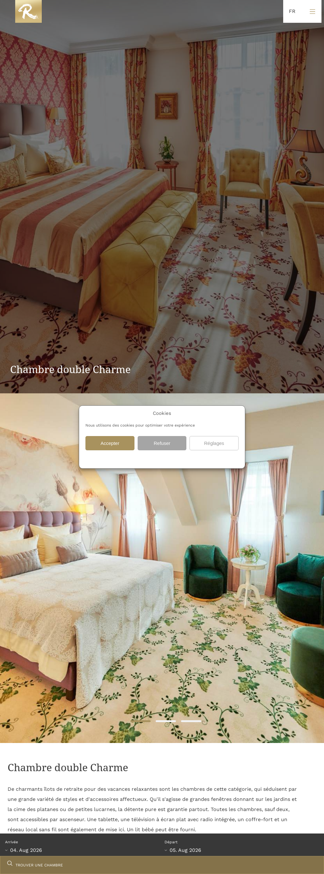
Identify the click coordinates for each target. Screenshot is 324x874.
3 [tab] (191, 721)
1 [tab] (140, 721)
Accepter (110, 443)
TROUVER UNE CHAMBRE (39, 865)
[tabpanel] (162, 568)
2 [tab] (166, 721)
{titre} (153, 458)
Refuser (162, 443)
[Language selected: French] (291, 11)
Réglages (214, 443)
